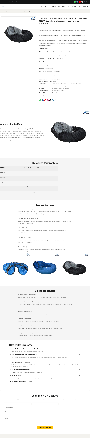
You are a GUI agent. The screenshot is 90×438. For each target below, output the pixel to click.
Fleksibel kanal (16, 11)
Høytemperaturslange (25, 11)
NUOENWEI (3, 11)
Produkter (9, 11)
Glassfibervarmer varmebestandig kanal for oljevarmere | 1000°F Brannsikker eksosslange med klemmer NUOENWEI (56, 11)
